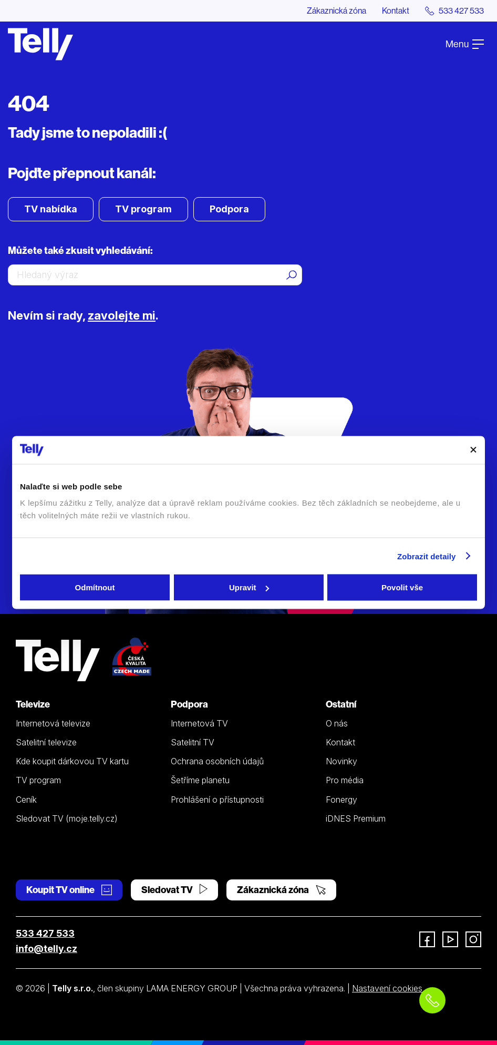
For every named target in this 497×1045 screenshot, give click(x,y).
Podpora (229, 208)
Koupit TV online (69, 890)
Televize (33, 704)
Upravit (249, 587)
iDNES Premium (356, 818)
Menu (465, 44)
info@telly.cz (46, 948)
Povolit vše (402, 587)
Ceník (26, 799)
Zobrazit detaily (426, 555)
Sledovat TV (174, 890)
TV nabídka (50, 208)
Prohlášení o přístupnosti (217, 799)
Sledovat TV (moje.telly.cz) (67, 818)
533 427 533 (45, 933)
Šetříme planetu (200, 780)
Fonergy (341, 799)
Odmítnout (95, 587)
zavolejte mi (122, 315)
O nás (337, 723)
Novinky (341, 761)
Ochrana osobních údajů (217, 761)
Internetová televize (53, 723)
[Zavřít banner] (473, 450)
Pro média (345, 780)
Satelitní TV (192, 742)
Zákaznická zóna (336, 10)
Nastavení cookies (387, 988)
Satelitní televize (46, 742)
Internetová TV (199, 723)
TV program (143, 208)
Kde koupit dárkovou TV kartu (72, 761)
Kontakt (395, 10)
